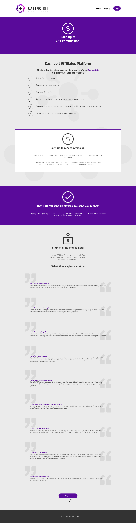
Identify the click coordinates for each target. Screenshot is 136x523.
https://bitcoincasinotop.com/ (40, 428)
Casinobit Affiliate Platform (71, 517)
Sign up (107, 8)
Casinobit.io (93, 70)
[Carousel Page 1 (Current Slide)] (67, 47)
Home (98, 8)
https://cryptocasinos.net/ (38, 356)
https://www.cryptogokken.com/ (40, 332)
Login (117, 8)
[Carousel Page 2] (68, 47)
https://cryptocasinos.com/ (39, 452)
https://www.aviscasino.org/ (39, 308)
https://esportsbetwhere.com (40, 476)
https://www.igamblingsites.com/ (41, 380)
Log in (68, 502)
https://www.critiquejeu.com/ (39, 284)
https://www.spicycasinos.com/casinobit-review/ (46, 404)
